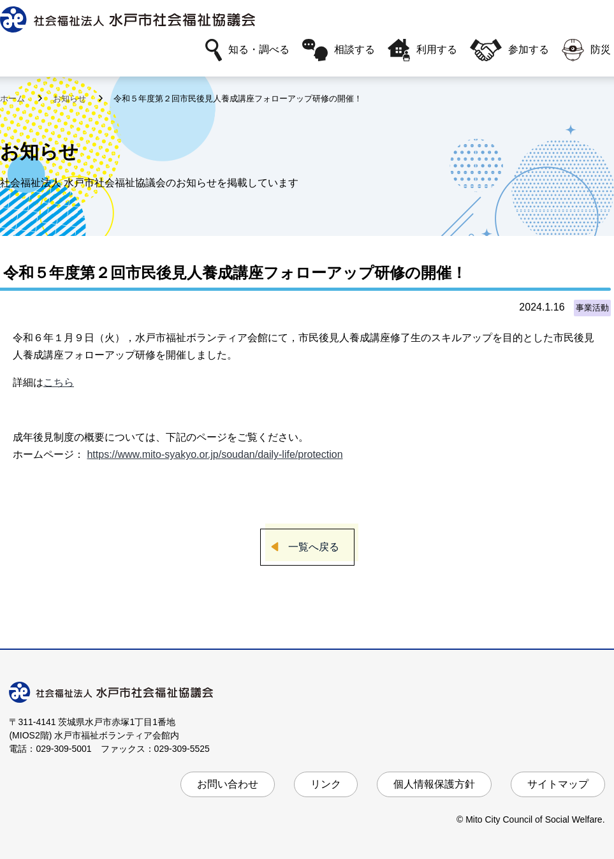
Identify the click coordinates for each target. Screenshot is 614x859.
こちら (58, 382)
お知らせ (71, 98)
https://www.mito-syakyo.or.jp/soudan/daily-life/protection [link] (214, 454)
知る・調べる (247, 50)
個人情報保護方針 (434, 784)
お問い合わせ (227, 784)
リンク (326, 784)
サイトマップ (557, 784)
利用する (422, 50)
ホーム (13, 98)
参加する (509, 50)
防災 (586, 50)
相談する (338, 50)
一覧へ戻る (313, 546)
